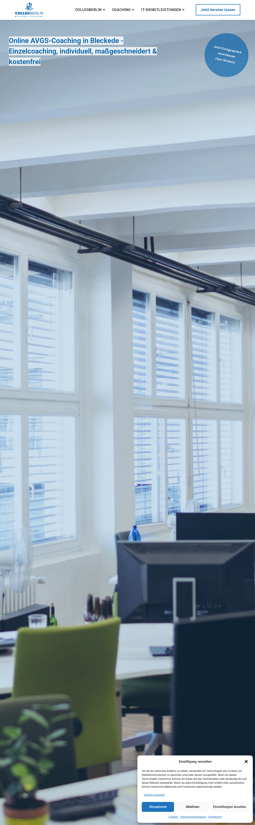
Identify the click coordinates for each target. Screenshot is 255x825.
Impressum (215, 816)
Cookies (173, 816)
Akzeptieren (158, 807)
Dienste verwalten (154, 794)
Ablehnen (192, 807)
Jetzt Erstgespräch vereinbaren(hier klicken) (227, 54)
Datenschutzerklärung (193, 816)
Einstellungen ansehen (229, 807)
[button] (246, 761)
